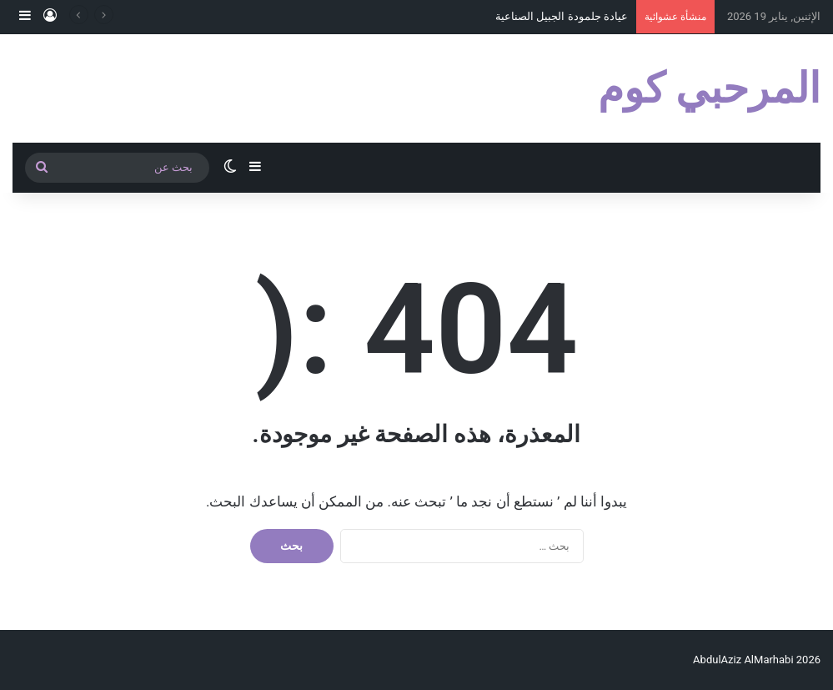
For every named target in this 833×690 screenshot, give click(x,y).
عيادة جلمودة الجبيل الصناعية (561, 16)
